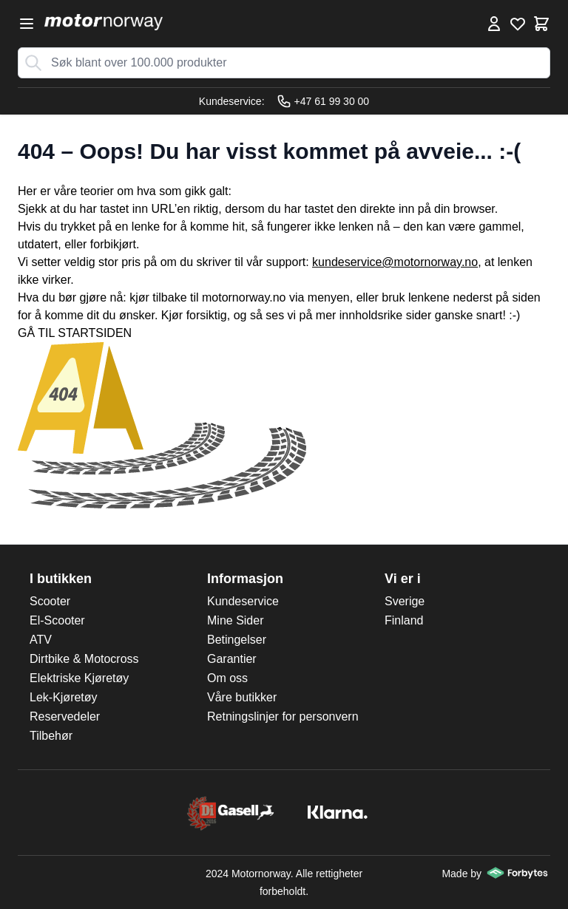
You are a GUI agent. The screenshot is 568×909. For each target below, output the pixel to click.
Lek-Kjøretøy (64, 697)
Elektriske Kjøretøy (79, 678)
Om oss (227, 678)
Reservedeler (65, 716)
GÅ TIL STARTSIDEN (75, 333)
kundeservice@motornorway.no (395, 262)
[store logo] (103, 22)
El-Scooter (57, 620)
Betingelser (236, 639)
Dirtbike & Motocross (84, 659)
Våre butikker (242, 697)
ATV (41, 639)
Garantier (232, 659)
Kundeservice (243, 601)
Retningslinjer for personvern (283, 716)
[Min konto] (494, 24)
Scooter (50, 601)
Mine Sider (235, 620)
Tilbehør (51, 735)
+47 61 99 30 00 (323, 101)
